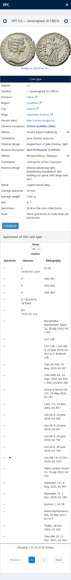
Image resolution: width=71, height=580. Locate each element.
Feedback (10, 226)
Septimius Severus (38, 114)
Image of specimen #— (35, 68)
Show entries (35, 249)
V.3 (28, 85)
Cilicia (30, 97)
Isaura (30, 109)
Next (59, 560)
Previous (15, 560)
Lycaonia (32, 103)
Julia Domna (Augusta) (40, 120)
